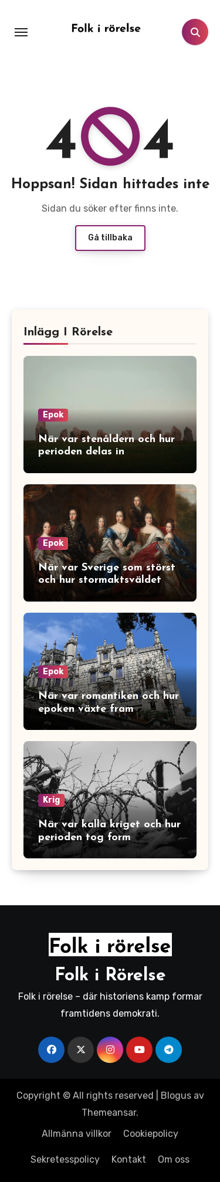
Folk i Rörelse (110, 976)
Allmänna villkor (76, 1133)
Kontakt (128, 1159)
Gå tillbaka (110, 238)
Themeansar (109, 1112)
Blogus (176, 1095)
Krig (51, 800)
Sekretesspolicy (65, 1159)
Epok (53, 415)
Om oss (173, 1159)
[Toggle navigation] (21, 32)
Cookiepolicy (150, 1133)
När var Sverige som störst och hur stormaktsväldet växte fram (106, 580)
